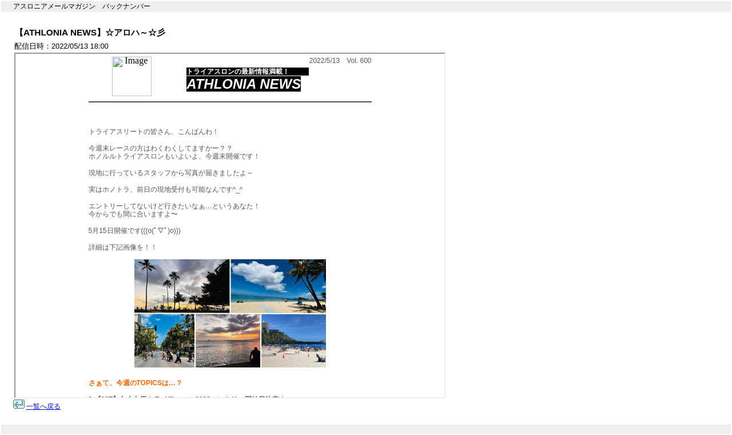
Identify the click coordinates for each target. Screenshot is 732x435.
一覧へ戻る (43, 406)
